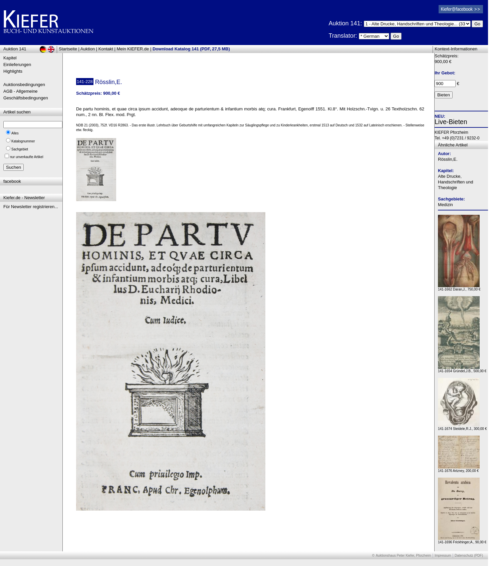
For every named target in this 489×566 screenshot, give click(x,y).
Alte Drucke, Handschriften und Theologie (455, 182)
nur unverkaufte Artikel (26, 157)
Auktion (87, 48)
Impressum (443, 555)
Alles (15, 133)
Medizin (445, 204)
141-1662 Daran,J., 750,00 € (459, 287)
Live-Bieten (451, 121)
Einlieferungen (17, 64)
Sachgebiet (19, 149)
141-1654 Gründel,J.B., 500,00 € (462, 369)
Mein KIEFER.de (133, 48)
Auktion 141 (14, 48)
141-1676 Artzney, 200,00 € (459, 469)
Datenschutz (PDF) (469, 555)
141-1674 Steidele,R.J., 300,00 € (462, 427)
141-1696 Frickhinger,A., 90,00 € (462, 540)
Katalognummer (23, 141)
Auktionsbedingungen (24, 84)
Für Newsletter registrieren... (30, 206)
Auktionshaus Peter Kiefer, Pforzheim (403, 555)
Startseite (68, 48)
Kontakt (105, 48)
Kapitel (10, 57)
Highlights (12, 71)
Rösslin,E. (448, 159)
